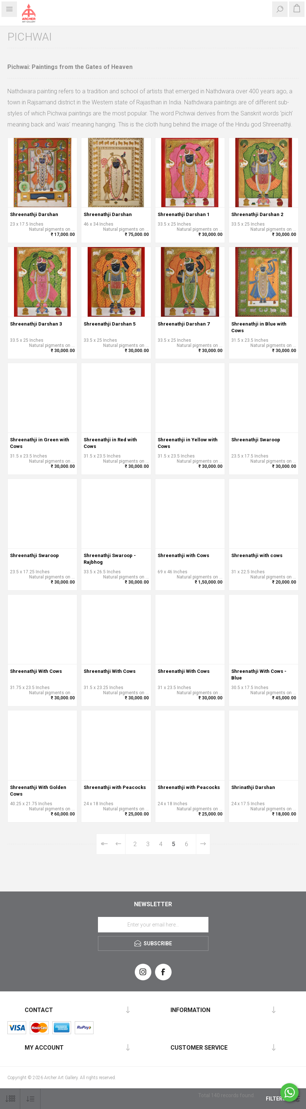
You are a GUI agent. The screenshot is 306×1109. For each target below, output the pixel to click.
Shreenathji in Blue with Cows (258, 327)
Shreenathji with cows (256, 555)
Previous (119, 844)
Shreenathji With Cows (36, 671)
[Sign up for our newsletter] (153, 924)
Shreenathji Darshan (34, 214)
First (104, 844)
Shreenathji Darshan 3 (36, 324)
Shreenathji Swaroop (255, 439)
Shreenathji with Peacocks (115, 787)
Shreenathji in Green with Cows (39, 443)
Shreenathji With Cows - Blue (258, 674)
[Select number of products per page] (10, 1099)
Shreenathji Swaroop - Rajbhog (110, 559)
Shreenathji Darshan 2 (257, 214)
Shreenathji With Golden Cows (38, 791)
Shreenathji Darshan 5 (110, 324)
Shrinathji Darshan (253, 787)
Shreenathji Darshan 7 (184, 324)
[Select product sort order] (30, 1099)
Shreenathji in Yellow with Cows (188, 443)
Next (203, 844)
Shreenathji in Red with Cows (110, 443)
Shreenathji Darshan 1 (184, 214)
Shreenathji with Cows (183, 555)
